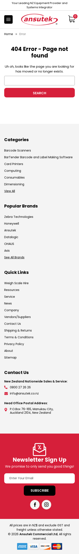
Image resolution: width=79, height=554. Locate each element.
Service (9, 297)
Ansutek (10, 230)
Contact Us (12, 324)
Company (11, 310)
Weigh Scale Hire (16, 283)
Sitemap (10, 357)
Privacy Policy (14, 344)
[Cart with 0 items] (71, 19)
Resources (11, 290)
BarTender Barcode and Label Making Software (38, 157)
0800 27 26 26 (20, 387)
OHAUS (9, 244)
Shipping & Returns (18, 330)
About (8, 351)
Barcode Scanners (17, 150)
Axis (7, 250)
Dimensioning (14, 184)
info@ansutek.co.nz (24, 393)
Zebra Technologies (18, 217)
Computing (12, 171)
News (8, 303)
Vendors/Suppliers (17, 317)
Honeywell (11, 223)
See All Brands (14, 257)
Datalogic (11, 237)
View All (9, 191)
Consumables (14, 177)
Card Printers (13, 164)
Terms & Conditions (18, 337)
